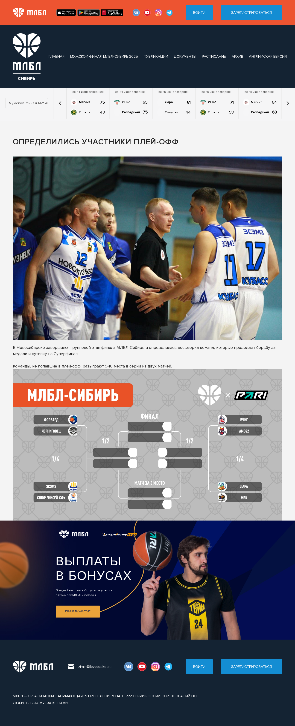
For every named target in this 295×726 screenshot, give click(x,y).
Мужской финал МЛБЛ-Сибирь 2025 (104, 56)
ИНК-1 (126, 102)
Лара (169, 102)
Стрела (84, 112)
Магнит (84, 102)
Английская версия (268, 56)
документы (185, 56)
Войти (199, 12)
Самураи (171, 112)
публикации (156, 56)
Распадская (131, 112)
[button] (60, 103)
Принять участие (78, 611)
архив (237, 56)
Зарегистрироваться (251, 12)
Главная (56, 56)
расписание (214, 56)
